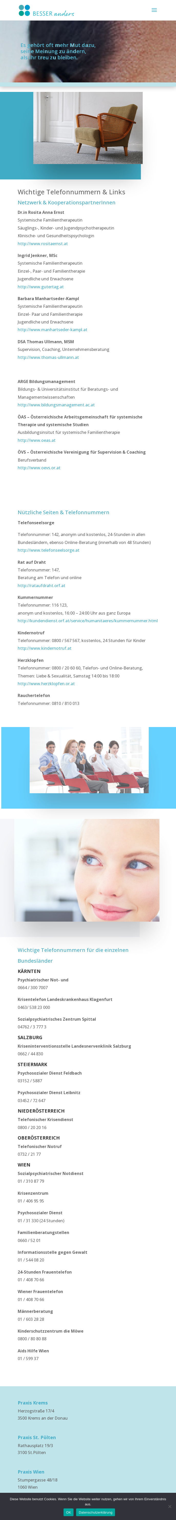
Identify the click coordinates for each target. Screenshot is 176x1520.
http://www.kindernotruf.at (44, 648)
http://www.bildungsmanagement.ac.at (56, 405)
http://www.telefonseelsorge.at (48, 550)
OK (68, 1512)
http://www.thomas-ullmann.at (48, 357)
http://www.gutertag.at (41, 287)
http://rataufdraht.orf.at (41, 585)
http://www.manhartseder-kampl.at (52, 329)
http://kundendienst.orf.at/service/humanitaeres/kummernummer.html (88, 621)
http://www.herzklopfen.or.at (46, 683)
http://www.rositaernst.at (43, 243)
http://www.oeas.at (37, 440)
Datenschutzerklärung (95, 1512)
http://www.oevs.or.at (39, 468)
